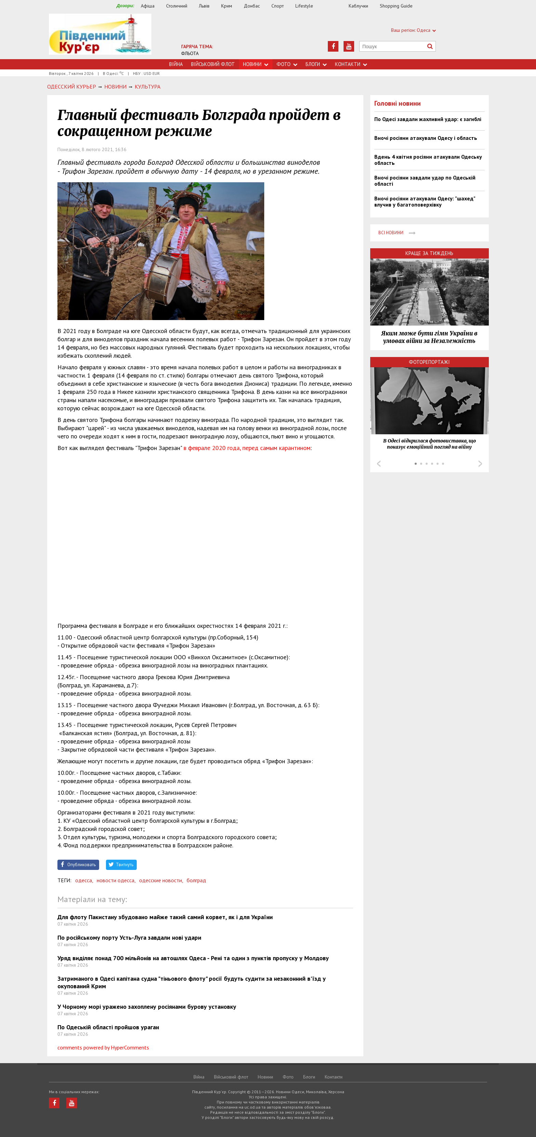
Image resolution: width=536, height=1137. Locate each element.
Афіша (148, 6)
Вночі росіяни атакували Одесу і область (425, 137)
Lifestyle (304, 6)
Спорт (277, 6)
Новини (255, 64)
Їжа (334, 6)
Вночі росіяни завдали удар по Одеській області (424, 180)
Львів (204, 6)
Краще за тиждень (429, 253)
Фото (287, 64)
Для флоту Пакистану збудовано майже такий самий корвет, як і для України (165, 917)
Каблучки (358, 6)
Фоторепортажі (429, 362)
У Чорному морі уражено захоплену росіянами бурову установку (146, 1006)
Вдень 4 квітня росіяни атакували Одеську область (428, 159)
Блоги (316, 64)
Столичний (176, 6)
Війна (176, 64)
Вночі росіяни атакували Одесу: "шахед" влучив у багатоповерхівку (424, 201)
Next (480, 463)
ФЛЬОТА (190, 53)
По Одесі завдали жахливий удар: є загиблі (427, 119)
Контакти (351, 64)
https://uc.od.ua (100, 36)
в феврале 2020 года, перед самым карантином (247, 448)
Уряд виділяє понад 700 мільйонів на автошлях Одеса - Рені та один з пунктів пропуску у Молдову (193, 958)
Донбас (252, 6)
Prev (378, 463)
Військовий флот (213, 64)
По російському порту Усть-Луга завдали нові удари (129, 937)
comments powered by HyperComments (103, 1047)
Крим (226, 6)
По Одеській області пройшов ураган (108, 1027)
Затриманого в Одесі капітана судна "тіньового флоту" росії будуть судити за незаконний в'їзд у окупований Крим (191, 982)
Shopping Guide (396, 6)
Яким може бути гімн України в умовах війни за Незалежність (429, 337)
